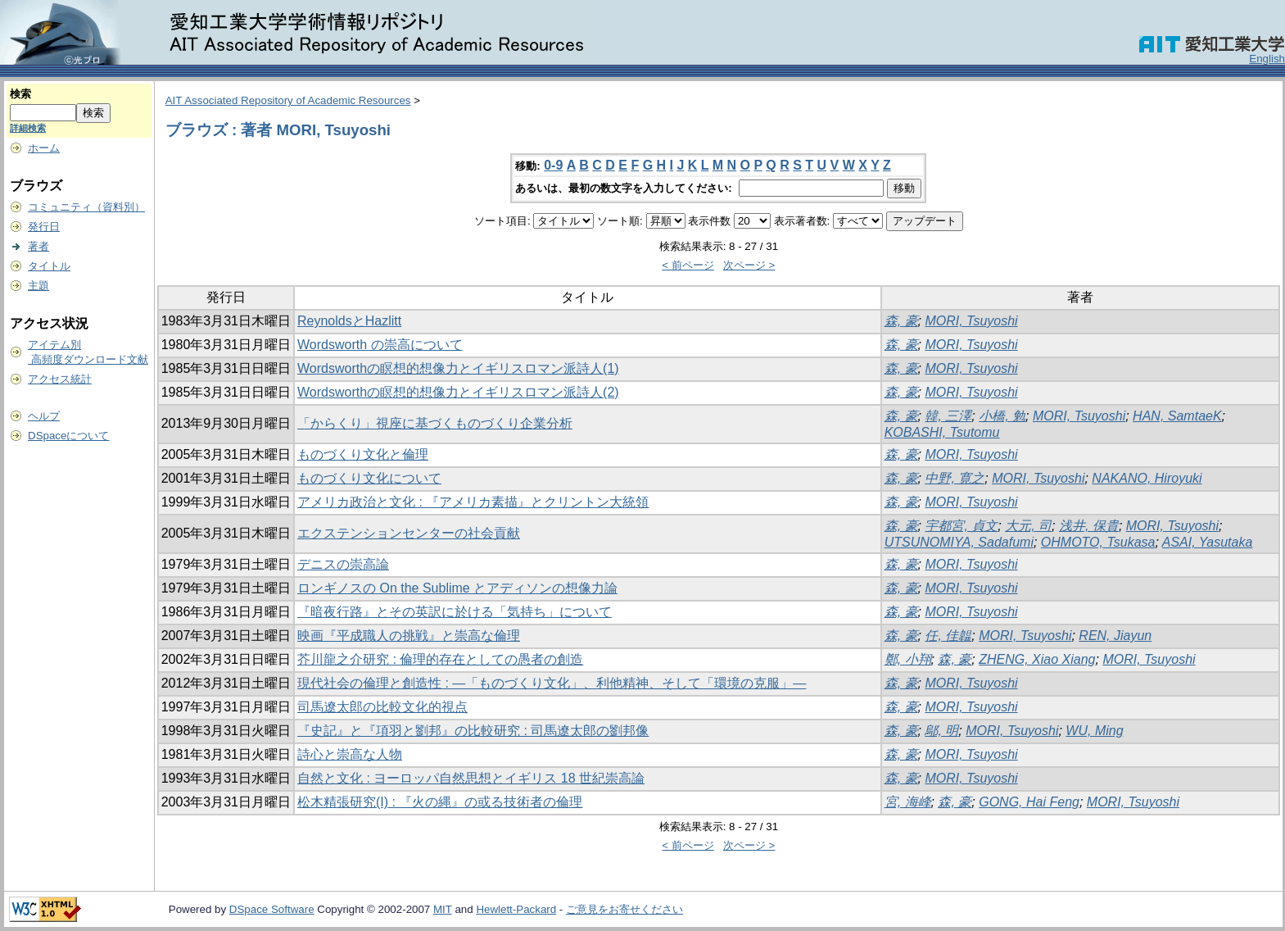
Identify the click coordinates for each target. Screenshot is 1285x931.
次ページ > (749, 265)
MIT (442, 909)
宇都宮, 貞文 (961, 526)
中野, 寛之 (954, 478)
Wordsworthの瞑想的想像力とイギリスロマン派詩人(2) (458, 392)
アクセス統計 (60, 379)
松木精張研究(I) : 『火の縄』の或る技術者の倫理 (439, 802)
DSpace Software (271, 909)
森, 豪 (901, 321)
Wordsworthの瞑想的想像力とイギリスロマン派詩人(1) (458, 368)
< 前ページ (688, 265)
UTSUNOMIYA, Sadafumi (959, 542)
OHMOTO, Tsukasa (1098, 542)
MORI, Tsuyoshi (971, 321)
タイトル (49, 266)
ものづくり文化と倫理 (362, 454)
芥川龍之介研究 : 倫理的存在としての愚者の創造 (440, 659)
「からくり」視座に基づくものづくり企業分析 (434, 423)
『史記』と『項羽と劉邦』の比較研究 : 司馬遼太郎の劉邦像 (473, 731)
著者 (38, 246)
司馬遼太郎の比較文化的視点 (382, 707)
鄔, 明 (941, 731)
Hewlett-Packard (516, 909)
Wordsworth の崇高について (380, 345)
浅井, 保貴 (1089, 526)
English (1267, 58)
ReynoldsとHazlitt (349, 321)
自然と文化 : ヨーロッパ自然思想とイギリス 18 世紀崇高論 (471, 778)
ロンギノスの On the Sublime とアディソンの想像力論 (457, 588)
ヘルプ (44, 416)
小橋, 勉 (1002, 416)
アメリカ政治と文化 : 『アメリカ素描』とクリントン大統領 (473, 502)
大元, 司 (1028, 526)
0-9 (553, 165)
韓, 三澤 (948, 416)
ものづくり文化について (369, 478)
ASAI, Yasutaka (1207, 542)
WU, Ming (1094, 731)
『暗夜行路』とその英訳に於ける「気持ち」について (454, 612)
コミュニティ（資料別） (86, 207)
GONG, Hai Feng (1029, 802)
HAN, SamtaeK (1177, 416)
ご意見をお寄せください (624, 909)
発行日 (44, 226)
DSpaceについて (68, 435)
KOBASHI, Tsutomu (942, 432)
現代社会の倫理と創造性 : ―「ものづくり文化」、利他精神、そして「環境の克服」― (551, 683)
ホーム (44, 148)
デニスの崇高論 (343, 564)
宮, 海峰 (908, 802)
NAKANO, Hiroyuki (1146, 478)
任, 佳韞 (948, 636)
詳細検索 (28, 128)
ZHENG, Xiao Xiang (1037, 659)
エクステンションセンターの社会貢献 (408, 533)
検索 (20, 94)
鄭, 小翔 (908, 659)
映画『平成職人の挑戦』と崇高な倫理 (408, 636)
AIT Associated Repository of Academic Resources (288, 100)
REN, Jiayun (1115, 636)
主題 (38, 285)
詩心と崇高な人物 (349, 754)
